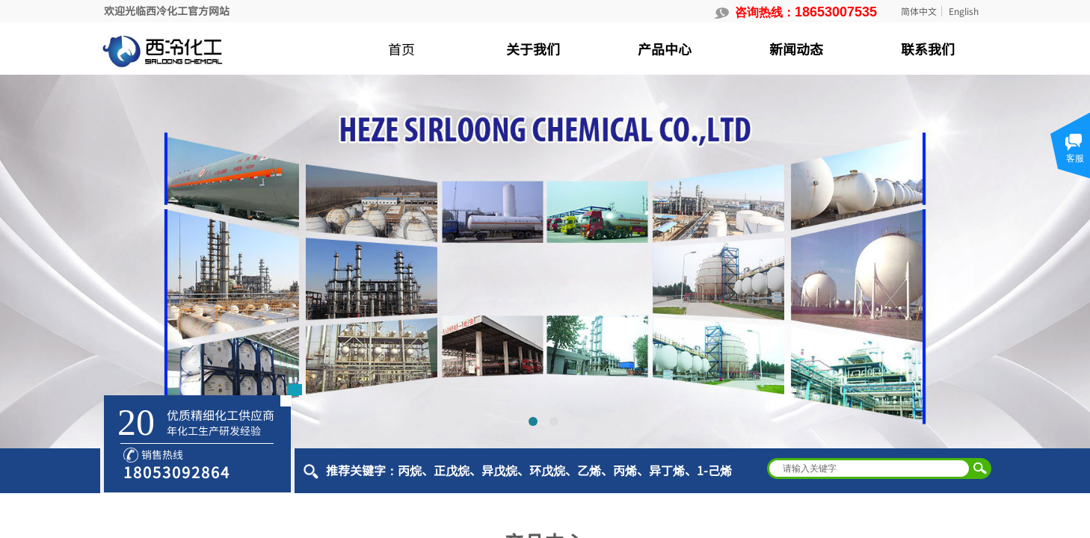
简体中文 (919, 11)
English (964, 11)
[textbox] (869, 468)
